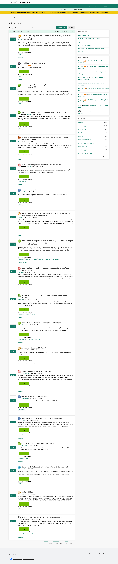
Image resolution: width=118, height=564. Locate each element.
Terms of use (98, 553)
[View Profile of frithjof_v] (80, 61)
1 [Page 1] (42, 543)
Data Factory (21, 259)
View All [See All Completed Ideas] (80, 52)
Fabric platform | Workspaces (86, 143)
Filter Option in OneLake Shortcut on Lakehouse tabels (41, 517)
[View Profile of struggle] (20, 217)
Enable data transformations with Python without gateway (42, 323)
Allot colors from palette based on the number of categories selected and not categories (46, 36)
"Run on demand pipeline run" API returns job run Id (40, 164)
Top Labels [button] (81, 118)
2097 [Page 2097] (61, 543)
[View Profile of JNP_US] (19, 141)
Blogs (61, 2)
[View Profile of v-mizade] (28, 114)
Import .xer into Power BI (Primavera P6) (36, 371)
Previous (96, 157)
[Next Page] (74, 541)
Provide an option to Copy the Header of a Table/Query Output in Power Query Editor (45, 138)
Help (101, 5)
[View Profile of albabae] (80, 72)
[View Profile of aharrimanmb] (24, 445)
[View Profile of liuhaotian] (23, 494)
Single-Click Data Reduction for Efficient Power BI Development (44, 467)
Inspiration (40, 2)
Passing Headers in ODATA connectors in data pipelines (41, 418)
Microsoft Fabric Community (19, 18)
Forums (34, 2)
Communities (54, 2)
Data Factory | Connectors (85, 126)
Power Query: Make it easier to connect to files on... (91, 48)
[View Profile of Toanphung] (20, 299)
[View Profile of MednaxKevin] (24, 398)
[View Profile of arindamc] (85, 105)
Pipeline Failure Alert (83, 35)
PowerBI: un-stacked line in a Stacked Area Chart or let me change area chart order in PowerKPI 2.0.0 (45, 214)
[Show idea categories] (58, 31)
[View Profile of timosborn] (81, 83)
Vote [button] (13, 39)
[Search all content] (90, 9)
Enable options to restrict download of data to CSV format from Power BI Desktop (45, 269)
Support (73, 2)
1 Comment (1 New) (23, 262)
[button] (61, 27)
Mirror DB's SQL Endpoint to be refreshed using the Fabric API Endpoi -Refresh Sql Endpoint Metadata (47, 241)
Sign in (95, 5)
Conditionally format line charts (33, 63)
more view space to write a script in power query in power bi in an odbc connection (45, 86)
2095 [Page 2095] (50, 543)
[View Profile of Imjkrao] (19, 244)
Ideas (47, 2)
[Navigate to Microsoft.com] (13, 2)
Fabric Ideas (35, 18)
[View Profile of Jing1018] (28, 166)
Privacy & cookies (90, 553)
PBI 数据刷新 (26, 492)
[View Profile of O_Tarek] (23, 420)
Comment (20, 57)
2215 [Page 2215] (71, 543)
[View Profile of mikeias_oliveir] (25, 324)
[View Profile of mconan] (23, 349)
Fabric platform (55, 259)
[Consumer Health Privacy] (28, 559)
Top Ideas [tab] (19, 31)
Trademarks (106, 553)
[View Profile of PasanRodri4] (24, 191)
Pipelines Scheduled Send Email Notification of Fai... (91, 42)
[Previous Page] (40, 541)
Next (107, 157)
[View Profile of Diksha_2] (20, 39)
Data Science (31, 362)
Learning (67, 2)
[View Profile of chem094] (23, 468)
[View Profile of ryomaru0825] (81, 77)
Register (90, 5)
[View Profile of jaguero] (19, 89)
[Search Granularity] (66, 9)
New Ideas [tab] (26, 31)
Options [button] (71, 27)
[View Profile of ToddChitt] (83, 111)
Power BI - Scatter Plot (29, 190)
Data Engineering (22, 181)
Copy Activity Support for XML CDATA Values (38, 443)
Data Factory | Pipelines (44, 259)
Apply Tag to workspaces (84, 45)
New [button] (24, 49)
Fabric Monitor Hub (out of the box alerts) (89, 38)
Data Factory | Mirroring (31, 259)
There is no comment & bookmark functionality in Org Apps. (43, 112)
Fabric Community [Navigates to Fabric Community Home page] (25, 2)
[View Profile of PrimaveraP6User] (25, 373)
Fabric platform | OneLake (33, 533)
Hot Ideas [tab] (12, 31)
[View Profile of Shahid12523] (24, 65)
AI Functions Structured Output (33, 348)
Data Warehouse (22, 409)
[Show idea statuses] (68, 31)
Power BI (20, 54)
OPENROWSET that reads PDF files (34, 396)
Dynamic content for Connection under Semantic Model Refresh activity (44, 296)
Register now (104, 12)
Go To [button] (105, 6)
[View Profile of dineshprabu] (21, 272)
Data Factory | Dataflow (84, 150)
